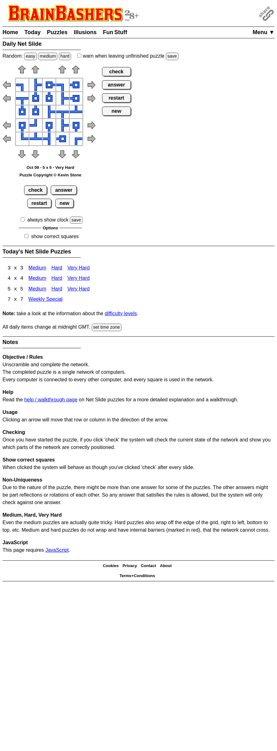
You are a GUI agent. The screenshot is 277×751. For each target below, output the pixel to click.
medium (48, 56)
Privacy (129, 566)
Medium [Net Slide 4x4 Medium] (37, 279)
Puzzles (57, 32)
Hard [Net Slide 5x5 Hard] (56, 289)
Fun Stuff (115, 32)
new (64, 203)
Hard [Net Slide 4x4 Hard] (56, 279)
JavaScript (57, 550)
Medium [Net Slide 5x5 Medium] (37, 289)
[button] (22, 71)
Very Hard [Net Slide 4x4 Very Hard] (78, 279)
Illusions (85, 32)
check (35, 190)
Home (10, 32)
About (166, 566)
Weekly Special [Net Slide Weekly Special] (45, 300)
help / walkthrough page (50, 400)
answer (63, 190)
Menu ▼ (263, 32)
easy (30, 56)
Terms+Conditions (137, 576)
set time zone (106, 327)
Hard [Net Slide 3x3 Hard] (56, 268)
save (172, 56)
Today (32, 32)
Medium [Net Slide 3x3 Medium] (37, 268)
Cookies (111, 566)
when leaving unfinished (127, 56)
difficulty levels (121, 314)
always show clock (48, 219)
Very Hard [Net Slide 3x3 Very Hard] (78, 268)
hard (64, 56)
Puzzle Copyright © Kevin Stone (50, 175)
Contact (148, 566)
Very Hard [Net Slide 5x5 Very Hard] (78, 289)
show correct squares (55, 236)
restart (39, 203)
